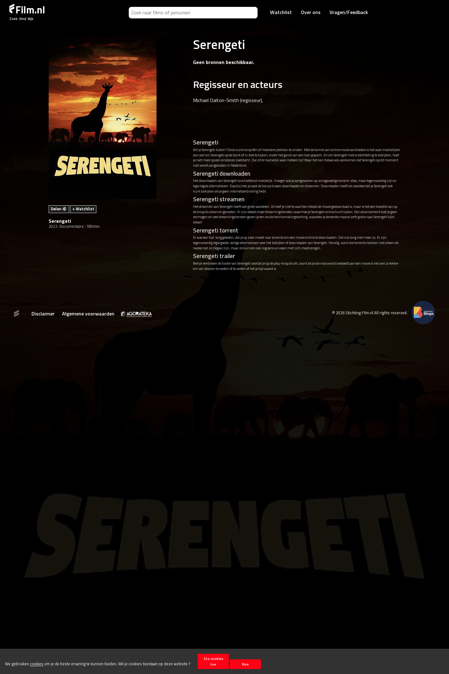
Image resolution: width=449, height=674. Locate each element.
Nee (245, 664)
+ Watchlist (83, 209)
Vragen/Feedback (349, 12)
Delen (59, 209)
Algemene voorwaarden (88, 313)
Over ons (311, 12)
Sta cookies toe (213, 661)
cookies (36, 664)
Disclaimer (43, 313)
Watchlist (281, 12)
